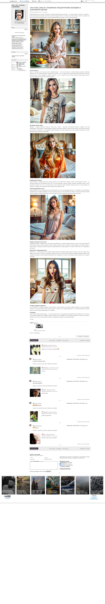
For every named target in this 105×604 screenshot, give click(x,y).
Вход (28, 1)
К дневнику (58, 340)
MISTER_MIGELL (38, 323)
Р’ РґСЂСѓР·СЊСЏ (20, 22)
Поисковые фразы (22, 70)
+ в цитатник (45, 12)
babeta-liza (45, 345)
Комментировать (34, 340)
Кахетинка (45, 412)
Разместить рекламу (94, 498)
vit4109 (44, 389)
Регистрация (23, 1)
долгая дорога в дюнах (17, 45)
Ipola (44, 434)
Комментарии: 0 (21, 37)
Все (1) (26, 53)
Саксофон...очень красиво (17, 47)
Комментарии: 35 (20, 48)
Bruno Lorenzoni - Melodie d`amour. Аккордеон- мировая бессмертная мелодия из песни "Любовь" (19, 39)
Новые (88, 340)
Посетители (20, 69)
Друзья (16, 5)
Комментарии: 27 (21, 46)
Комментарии (22, 5)
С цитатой (83, 355)
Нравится (80, 336)
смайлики (42, 461)
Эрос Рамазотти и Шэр (16, 43)
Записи (13, 5)
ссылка (55, 346)
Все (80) (26, 29)
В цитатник (87, 355)
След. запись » (65, 340)
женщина (36, 322)
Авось (41, 1)
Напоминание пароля (48, 459)
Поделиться (86, 336)
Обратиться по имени (52, 363)
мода (35, 329)
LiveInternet (14, 1)
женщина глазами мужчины (39, 330)
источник (32, 319)
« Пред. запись (52, 340)
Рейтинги (35, 1)
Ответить (79, 355)
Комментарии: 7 (20, 44)
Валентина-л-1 (46, 367)
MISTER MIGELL (12, 6)
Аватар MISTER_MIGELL (19, 15)
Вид (83, 1)
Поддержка (81, 1)
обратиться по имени (52, 345)
